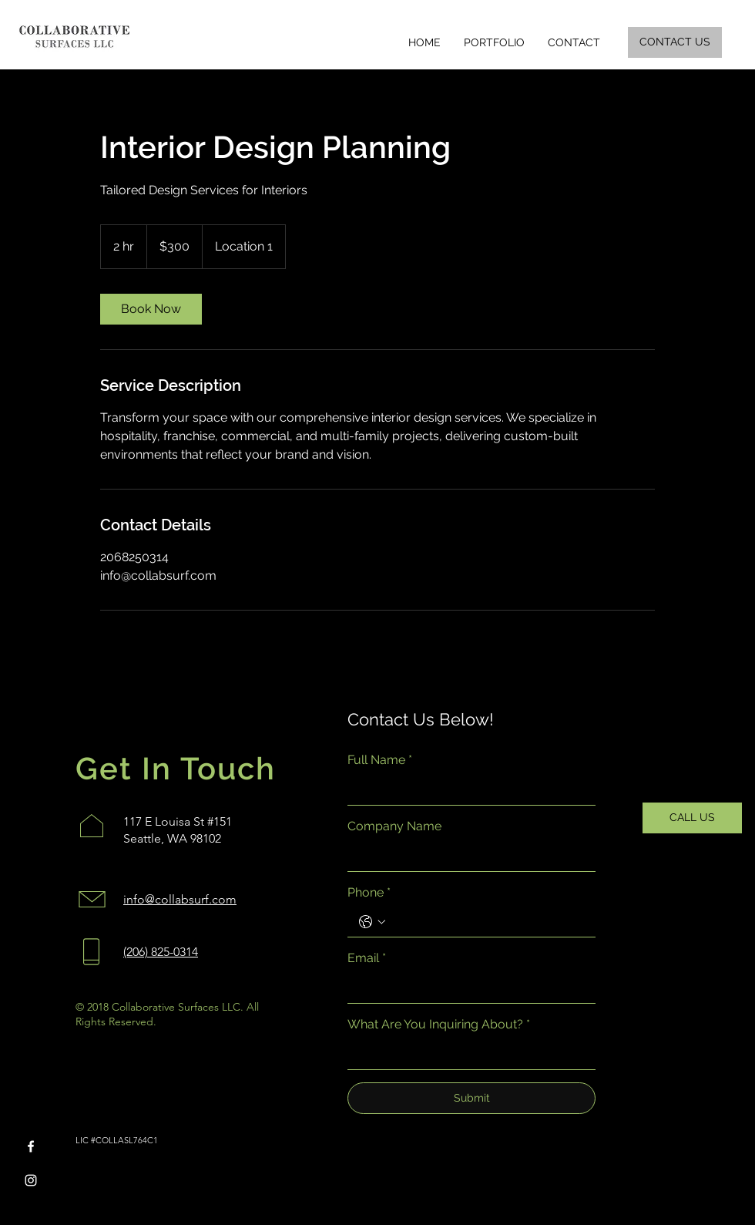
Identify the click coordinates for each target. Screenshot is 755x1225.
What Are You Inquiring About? (438, 1024)
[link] (151, 309)
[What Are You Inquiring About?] (466, 1054)
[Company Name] (466, 855)
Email (366, 958)
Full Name (379, 760)
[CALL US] (692, 818)
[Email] (466, 988)
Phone (369, 892)
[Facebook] (31, 1146)
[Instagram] (31, 1180)
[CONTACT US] (675, 42)
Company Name (394, 826)
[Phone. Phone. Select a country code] (372, 922)
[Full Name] (466, 789)
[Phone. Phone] (487, 922)
